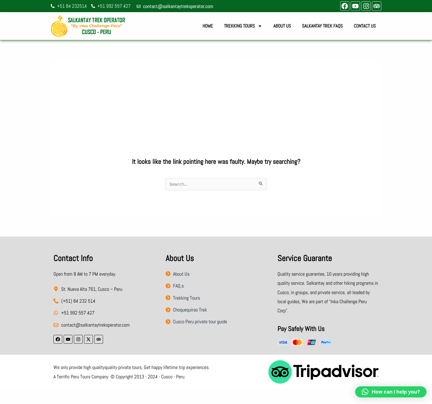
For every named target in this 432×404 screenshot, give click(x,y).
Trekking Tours (243, 26)
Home (207, 26)
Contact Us (365, 26)
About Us (282, 26)
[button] (390, 391)
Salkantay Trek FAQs (322, 26)
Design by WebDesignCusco (216, 397)
